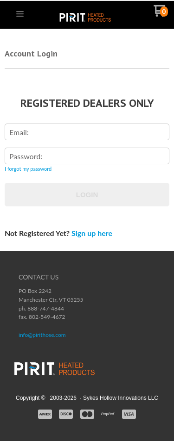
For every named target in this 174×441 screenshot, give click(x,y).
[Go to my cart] (161, 14)
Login (87, 195)
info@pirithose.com (42, 334)
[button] (20, 14)
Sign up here (91, 233)
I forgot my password (28, 169)
